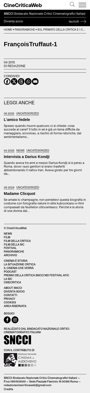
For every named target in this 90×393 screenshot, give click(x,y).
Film (7, 237)
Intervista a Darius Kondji (27, 157)
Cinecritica (12, 282)
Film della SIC (14, 244)
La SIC (8, 278)
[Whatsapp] (28, 81)
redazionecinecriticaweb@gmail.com (27, 385)
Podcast (10, 271)
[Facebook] (7, 81)
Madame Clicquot (19, 193)
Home (8, 29)
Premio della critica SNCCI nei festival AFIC (36, 275)
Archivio (10, 255)
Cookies (10, 302)
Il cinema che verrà (19, 268)
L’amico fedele (17, 119)
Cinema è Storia (16, 260)
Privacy (9, 298)
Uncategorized (27, 113)
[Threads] (21, 81)
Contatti (10, 295)
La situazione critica (20, 264)
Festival (10, 248)
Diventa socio (45, 21)
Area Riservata (15, 306)
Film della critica (17, 240)
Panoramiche (25, 29)
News (20, 150)
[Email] (35, 81)
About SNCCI (13, 287)
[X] (14, 81)
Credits (8, 389)
